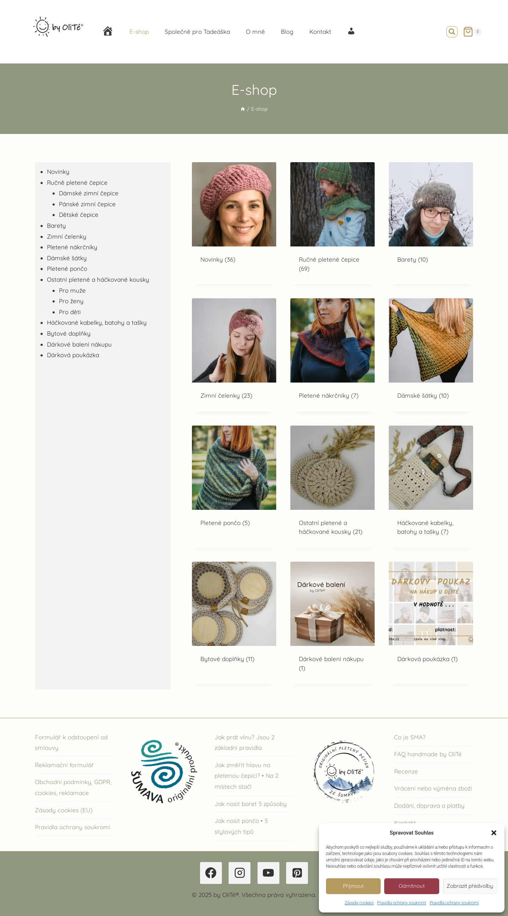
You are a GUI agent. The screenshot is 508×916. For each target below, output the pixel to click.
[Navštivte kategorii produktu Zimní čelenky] (234, 354)
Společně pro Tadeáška (197, 31)
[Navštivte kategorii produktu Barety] (431, 218)
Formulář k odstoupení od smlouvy (71, 742)
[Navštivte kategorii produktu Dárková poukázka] (431, 618)
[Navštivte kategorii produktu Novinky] (234, 218)
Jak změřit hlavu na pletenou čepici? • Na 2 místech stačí (246, 775)
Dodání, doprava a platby (429, 805)
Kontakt (320, 31)
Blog (287, 31)
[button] (493, 832)
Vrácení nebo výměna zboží (433, 788)
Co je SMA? (409, 737)
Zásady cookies (359, 902)
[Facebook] (211, 873)
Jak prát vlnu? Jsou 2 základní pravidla (244, 742)
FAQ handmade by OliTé (428, 754)
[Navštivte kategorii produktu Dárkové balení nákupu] (332, 623)
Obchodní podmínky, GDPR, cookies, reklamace (73, 787)
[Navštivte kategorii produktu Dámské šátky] (431, 354)
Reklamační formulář (64, 765)
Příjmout (353, 886)
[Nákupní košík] (472, 31)
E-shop (139, 31)
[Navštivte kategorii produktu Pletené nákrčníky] (332, 354)
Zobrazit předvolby (470, 886)
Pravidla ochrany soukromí (401, 902)
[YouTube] (268, 873)
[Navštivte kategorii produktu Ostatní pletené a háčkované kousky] (332, 487)
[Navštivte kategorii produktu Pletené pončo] (234, 482)
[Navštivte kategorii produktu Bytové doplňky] (234, 618)
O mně (255, 31)
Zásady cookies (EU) (63, 810)
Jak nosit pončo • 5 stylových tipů (241, 826)
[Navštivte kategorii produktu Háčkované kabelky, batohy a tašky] (431, 487)
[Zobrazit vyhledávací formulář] (452, 31)
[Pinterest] (297, 873)
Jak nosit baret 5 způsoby (250, 803)
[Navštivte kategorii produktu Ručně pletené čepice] (332, 223)
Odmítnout (412, 886)
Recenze (406, 771)
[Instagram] (239, 873)
